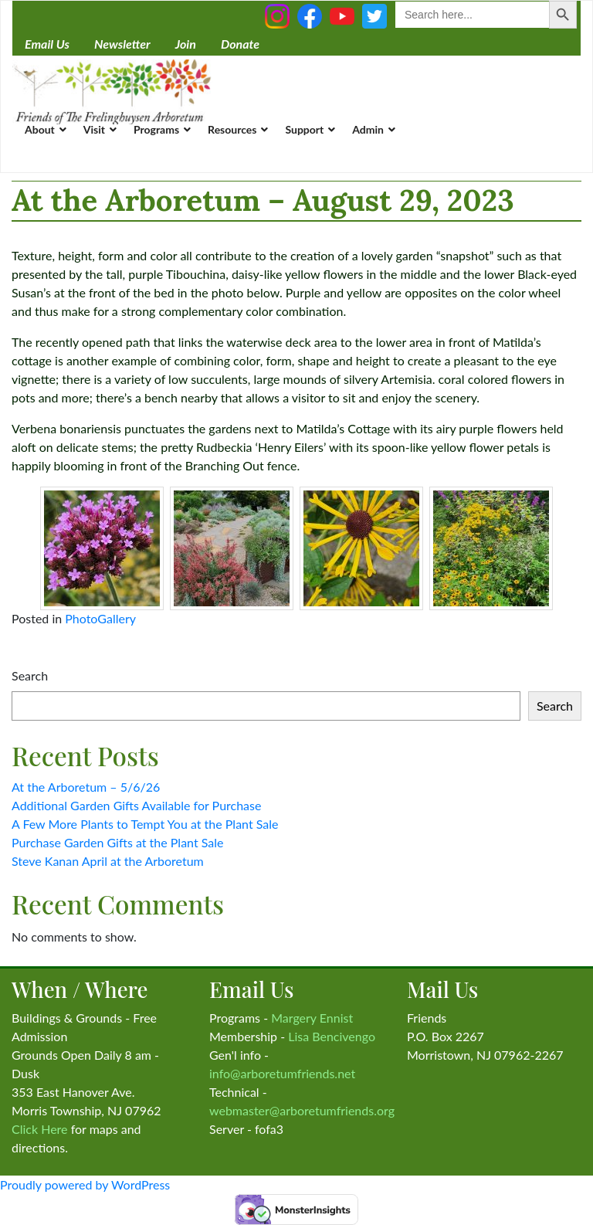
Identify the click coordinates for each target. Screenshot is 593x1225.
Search (30, 675)
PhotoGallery (100, 618)
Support (304, 129)
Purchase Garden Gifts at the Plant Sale (118, 842)
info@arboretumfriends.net (282, 1073)
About (40, 129)
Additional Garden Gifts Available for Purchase (136, 805)
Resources (232, 129)
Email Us (47, 43)
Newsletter (122, 43)
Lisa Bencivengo (331, 1036)
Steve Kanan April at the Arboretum (108, 860)
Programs (156, 129)
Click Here (40, 1129)
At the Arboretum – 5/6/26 (86, 786)
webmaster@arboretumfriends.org (302, 1110)
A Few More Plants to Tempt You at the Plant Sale (145, 823)
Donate (240, 43)
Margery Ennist (312, 1017)
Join (185, 43)
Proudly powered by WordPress (85, 1184)
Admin (368, 129)
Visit (94, 129)
